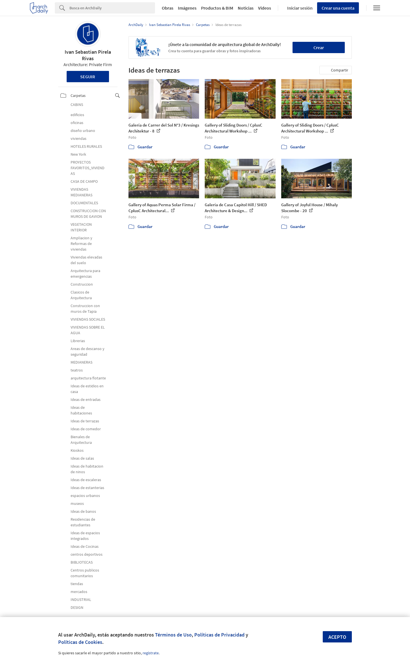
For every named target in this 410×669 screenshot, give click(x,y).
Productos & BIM (217, 8)
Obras (167, 8)
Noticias (246, 8)
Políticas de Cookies (80, 642)
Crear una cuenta (338, 8)
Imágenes (187, 8)
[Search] (112, 8)
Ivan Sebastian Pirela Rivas (88, 55)
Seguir (87, 76)
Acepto (337, 637)
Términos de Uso (173, 634)
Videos (264, 8)
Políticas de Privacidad (219, 634)
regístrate (151, 652)
